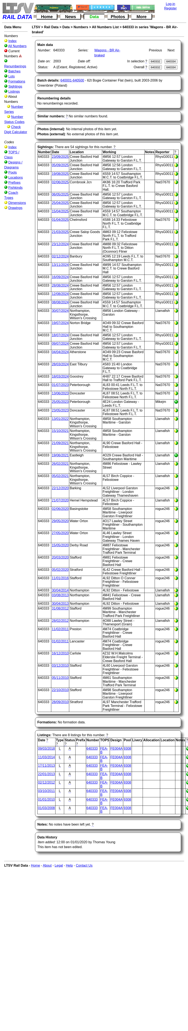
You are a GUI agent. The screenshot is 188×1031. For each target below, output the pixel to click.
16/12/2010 (60, 653)
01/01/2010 (46, 799)
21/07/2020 (60, 500)
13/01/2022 (60, 419)
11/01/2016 (60, 578)
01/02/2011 (60, 641)
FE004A (116, 748)
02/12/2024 (60, 256)
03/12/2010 (60, 665)
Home (47, 16)
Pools (12, 172)
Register (170, 8)
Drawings (15, 208)
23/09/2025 (60, 156)
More (142, 16)
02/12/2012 (46, 782)
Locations (15, 177)
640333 (92, 748)
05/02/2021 (60, 476)
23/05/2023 (60, 410)
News (70, 16)
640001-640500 (72, 80)
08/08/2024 (60, 302)
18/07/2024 (60, 335)
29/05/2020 (60, 521)
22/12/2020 (60, 488)
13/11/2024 (60, 265)
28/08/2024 (60, 285)
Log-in (170, 4)
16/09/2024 (60, 277)
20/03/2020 (60, 557)
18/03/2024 (60, 376)
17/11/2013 (46, 765)
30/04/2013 (60, 603)
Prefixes (14, 182)
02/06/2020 (60, 509)
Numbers (81, 27)
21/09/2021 (60, 443)
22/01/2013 (46, 774)
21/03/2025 (60, 232)
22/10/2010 (60, 690)
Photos (118, 16)
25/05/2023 (60, 402)
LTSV (36, 27)
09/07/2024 (60, 343)
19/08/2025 (60, 174)
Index (12, 41)
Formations (16, 81)
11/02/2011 (60, 629)
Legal (59, 865)
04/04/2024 (60, 352)
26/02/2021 (60, 463)
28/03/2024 (60, 364)
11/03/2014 (46, 757)
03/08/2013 (60, 595)
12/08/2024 (60, 294)
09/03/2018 (46, 748)
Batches (14, 71)
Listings (14, 91)
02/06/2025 (60, 182)
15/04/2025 (60, 211)
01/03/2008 (46, 808)
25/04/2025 (60, 203)
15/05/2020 (60, 545)
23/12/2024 (60, 244)
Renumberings (15, 66)
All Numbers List (105, 27)
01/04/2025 (60, 219)
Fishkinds (15, 187)
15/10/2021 (60, 431)
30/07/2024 (60, 310)
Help (69, 865)
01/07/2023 (60, 385)
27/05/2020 (60, 533)
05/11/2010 (60, 678)
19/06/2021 (60, 455)
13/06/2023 (60, 393)
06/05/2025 (60, 194)
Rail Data (51, 27)
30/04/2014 (60, 590)
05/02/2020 (60, 569)
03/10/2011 (46, 791)
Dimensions (17, 203)
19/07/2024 (60, 323)
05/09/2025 (60, 165)
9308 (127, 748)
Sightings (15, 86)
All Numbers (17, 46)
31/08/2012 (60, 608)
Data (94, 16)
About (47, 865)
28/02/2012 (60, 620)
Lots (11, 76)
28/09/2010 (60, 702)
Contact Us (84, 865)
